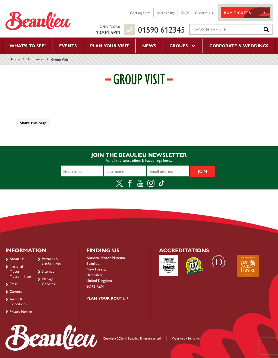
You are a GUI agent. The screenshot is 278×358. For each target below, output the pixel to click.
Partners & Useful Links (51, 261)
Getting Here (140, 12)
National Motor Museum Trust (20, 271)
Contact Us (204, 12)
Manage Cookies (48, 281)
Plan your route (105, 297)
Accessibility (165, 12)
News (149, 45)
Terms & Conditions (18, 301)
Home (15, 59)
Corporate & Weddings (238, 45)
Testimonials (35, 59)
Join (202, 171)
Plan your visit (109, 45)
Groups (182, 45)
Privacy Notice (21, 311)
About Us (17, 258)
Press (13, 283)
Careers (16, 291)
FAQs (185, 12)
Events (68, 45)
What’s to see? (28, 45)
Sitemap (48, 271)
